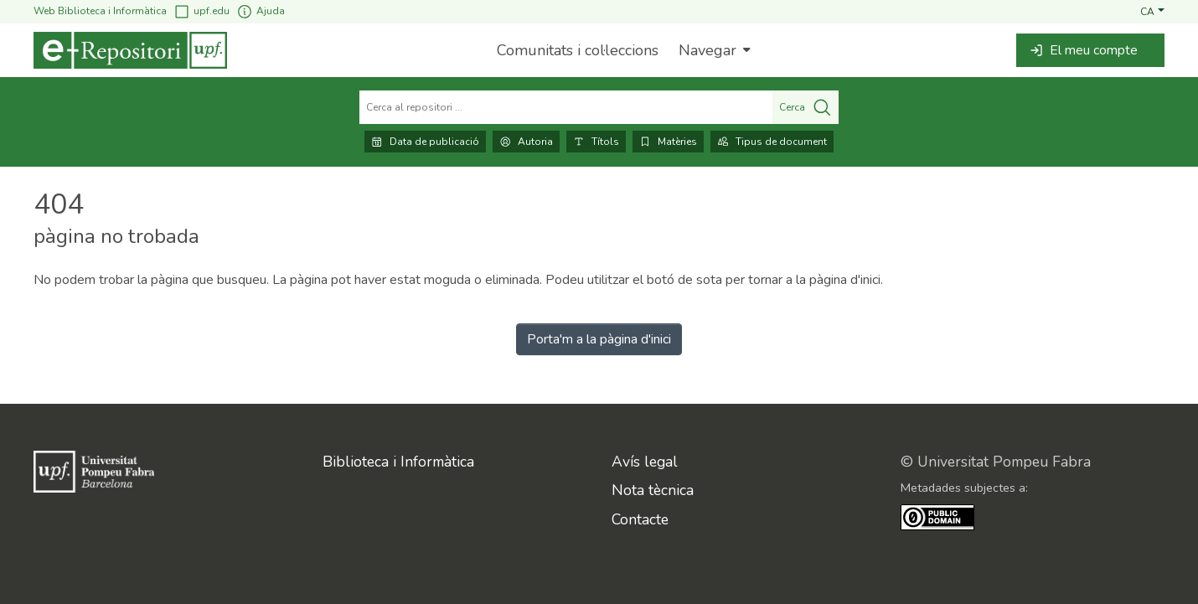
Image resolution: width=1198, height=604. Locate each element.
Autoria (526, 141)
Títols (596, 141)
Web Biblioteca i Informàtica (100, 11)
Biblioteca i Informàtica (398, 462)
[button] (1152, 11)
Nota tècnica (653, 490)
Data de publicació (425, 141)
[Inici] (130, 50)
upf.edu (201, 11)
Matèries (668, 141)
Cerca (805, 107)
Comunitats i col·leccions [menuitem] (577, 50)
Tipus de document (772, 141)
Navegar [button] (707, 50)
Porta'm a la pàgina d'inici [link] (599, 339)
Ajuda (260, 11)
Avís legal (645, 462)
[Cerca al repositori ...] (565, 107)
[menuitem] (712, 50)
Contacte (640, 519)
